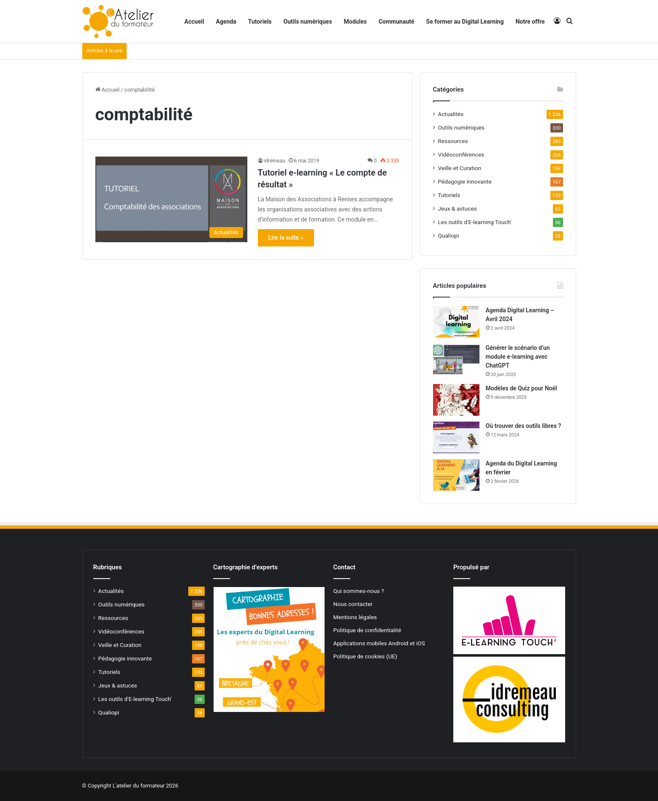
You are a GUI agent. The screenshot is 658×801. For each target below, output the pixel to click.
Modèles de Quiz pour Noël (521, 388)
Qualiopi (448, 235)
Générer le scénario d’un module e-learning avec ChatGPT (518, 356)
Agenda (226, 21)
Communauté (396, 21)
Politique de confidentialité (367, 630)
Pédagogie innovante (465, 181)
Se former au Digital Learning (465, 21)
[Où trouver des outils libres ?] (456, 437)
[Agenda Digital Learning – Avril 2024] (456, 322)
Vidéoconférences (461, 154)
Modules (355, 21)
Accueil (194, 21)
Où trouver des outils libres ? (523, 425)
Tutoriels (260, 21)
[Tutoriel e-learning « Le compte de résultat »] (171, 199)
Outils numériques (308, 21)
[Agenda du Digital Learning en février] (456, 475)
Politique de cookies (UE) (365, 656)
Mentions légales (355, 617)
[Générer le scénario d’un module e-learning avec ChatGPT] (456, 359)
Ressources (453, 141)
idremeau (274, 161)
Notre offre (529, 21)
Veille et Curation (460, 168)
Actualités (451, 114)
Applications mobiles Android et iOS (379, 643)
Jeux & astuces (457, 208)
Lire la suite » (285, 237)
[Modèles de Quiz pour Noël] (456, 400)
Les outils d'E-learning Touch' (475, 222)
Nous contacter (353, 604)
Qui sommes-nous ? (358, 590)
